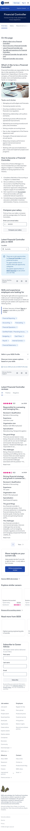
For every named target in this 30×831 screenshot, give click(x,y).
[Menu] (23, 8)
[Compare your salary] (15, 230)
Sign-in (23, 308)
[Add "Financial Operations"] (17, 327)
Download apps (5, 747)
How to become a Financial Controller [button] (15, 46)
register (5, 310)
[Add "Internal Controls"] (24, 340)
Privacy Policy (7, 687)
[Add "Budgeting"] (10, 336)
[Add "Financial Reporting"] (16, 318)
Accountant (22, 192)
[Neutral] (21, 281)
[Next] (21, 544)
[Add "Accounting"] (11, 323)
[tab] (5, 25)
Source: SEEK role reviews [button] (10, 579)
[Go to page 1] (13, 544)
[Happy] (26, 281)
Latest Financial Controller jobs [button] (13, 48)
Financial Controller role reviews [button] (13, 58)
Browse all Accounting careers (12, 610)
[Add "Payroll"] (8, 340)
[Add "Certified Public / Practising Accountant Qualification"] (27, 332)
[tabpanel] (15, 469)
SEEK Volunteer (11, 270)
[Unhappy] (17, 281)
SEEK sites (4, 751)
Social (17, 772)
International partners (4, 773)
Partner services (5, 777)
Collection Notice (18, 685)
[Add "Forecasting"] (24, 323)
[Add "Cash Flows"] (23, 336)
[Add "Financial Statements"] (17, 345)
